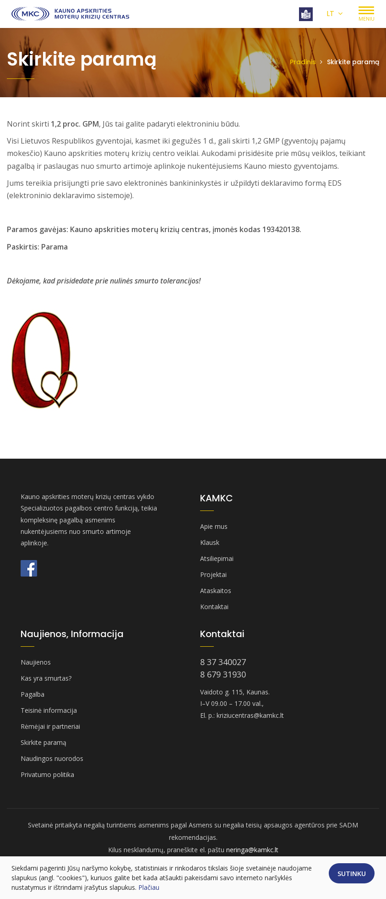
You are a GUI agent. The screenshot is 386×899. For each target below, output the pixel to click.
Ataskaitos (215, 590)
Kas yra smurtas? (46, 678)
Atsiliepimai (217, 558)
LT (334, 13)
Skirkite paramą (43, 742)
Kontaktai (214, 606)
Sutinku (351, 873)
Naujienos (36, 662)
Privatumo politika (47, 774)
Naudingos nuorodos (52, 758)
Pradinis (303, 62)
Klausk (209, 542)
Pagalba (32, 694)
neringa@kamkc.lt (252, 849)
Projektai (213, 574)
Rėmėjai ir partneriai (50, 726)
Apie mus (214, 526)
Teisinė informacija (49, 710)
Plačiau (148, 887)
